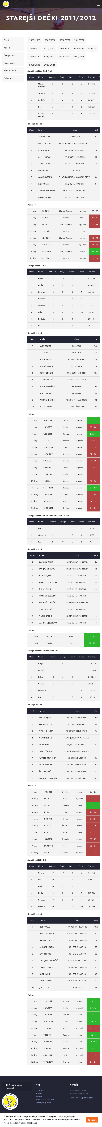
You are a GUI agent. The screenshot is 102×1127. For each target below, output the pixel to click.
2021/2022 (34, 64)
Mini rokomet (10, 70)
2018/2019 (49, 56)
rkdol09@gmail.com (84, 1098)
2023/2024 (49, 64)
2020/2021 (78, 56)
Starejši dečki (10, 55)
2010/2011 (65, 40)
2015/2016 (78, 48)
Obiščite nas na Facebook (14, 1086)
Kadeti (7, 47)
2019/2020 (63, 56)
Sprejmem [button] (92, 1120)
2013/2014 (49, 48)
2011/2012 (79, 40)
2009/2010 (50, 40)
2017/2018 (34, 56)
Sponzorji (40, 1090)
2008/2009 (34, 40)
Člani (6, 40)
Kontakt (39, 1093)
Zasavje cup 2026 (43, 1103)
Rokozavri (8, 78)
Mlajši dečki (9, 62)
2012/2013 (34, 48)
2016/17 (92, 48)
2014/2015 (63, 48)
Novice (39, 1096)
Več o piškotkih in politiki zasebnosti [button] (20, 1123)
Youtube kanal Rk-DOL (45, 1099)
